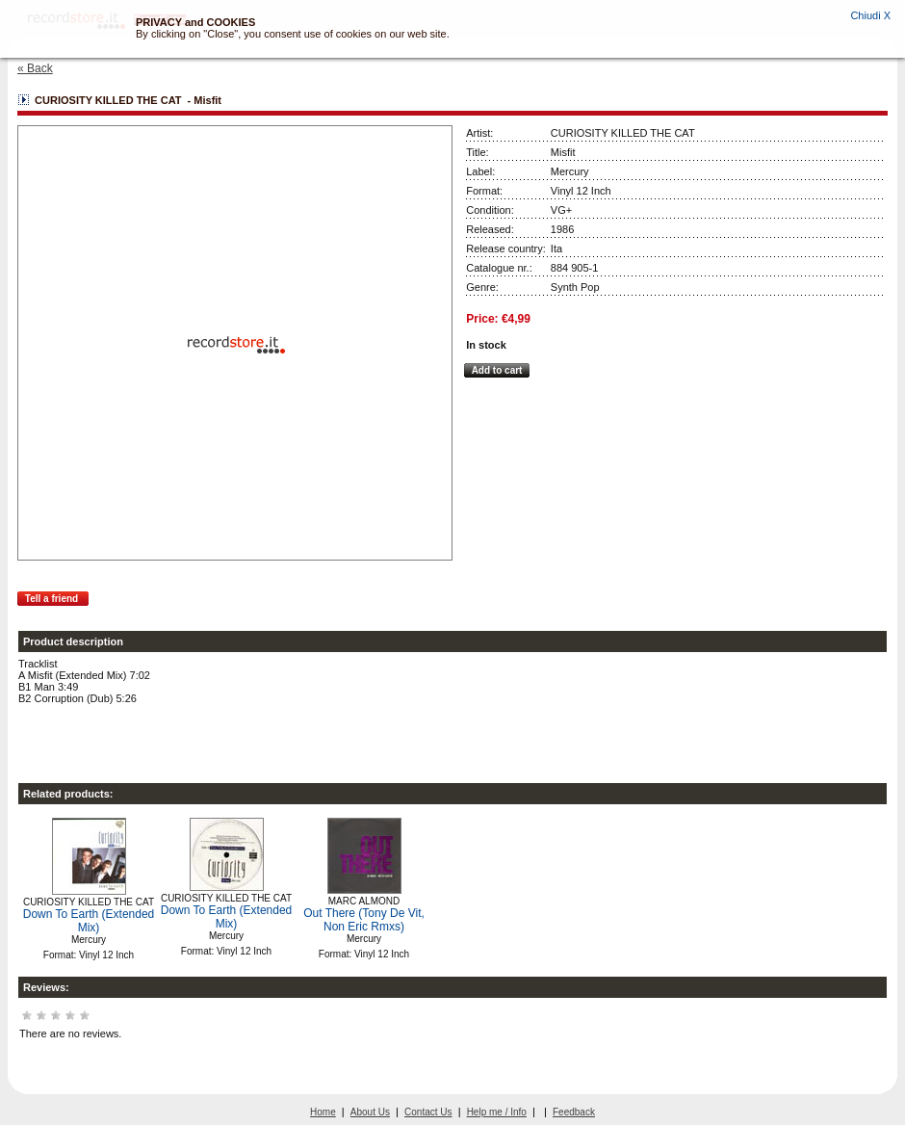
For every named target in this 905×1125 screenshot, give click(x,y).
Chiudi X (870, 15)
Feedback (574, 1112)
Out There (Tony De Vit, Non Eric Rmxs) (364, 919)
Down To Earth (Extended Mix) (89, 920)
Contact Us (428, 1112)
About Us (370, 1112)
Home (323, 1112)
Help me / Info (497, 1112)
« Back (35, 68)
